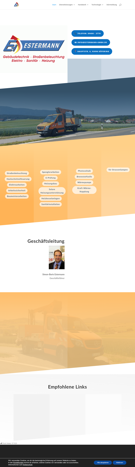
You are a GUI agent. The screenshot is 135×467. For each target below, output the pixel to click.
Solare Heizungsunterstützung (52, 191)
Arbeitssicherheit (16, 190)
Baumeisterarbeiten (17, 196)
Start (54, 5)
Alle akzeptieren (102, 462)
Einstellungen (18, 463)
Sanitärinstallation (51, 204)
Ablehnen (119, 462)
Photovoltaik (84, 171)
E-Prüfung (51, 178)
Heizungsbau (50, 183)
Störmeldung (112, 5)
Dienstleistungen (66, 5)
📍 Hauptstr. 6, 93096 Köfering (92, 51)
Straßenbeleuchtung (17, 173)
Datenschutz (27, 465)
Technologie (96, 5)
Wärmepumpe (84, 182)
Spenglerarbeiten (50, 172)
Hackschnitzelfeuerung (18, 179)
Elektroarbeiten (17, 184)
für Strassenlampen (118, 169)
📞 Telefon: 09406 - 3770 (88, 33)
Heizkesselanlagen (51, 198)
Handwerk (82, 5)
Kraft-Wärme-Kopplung (84, 190)
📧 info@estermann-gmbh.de (91, 42)
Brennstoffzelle (84, 176)
